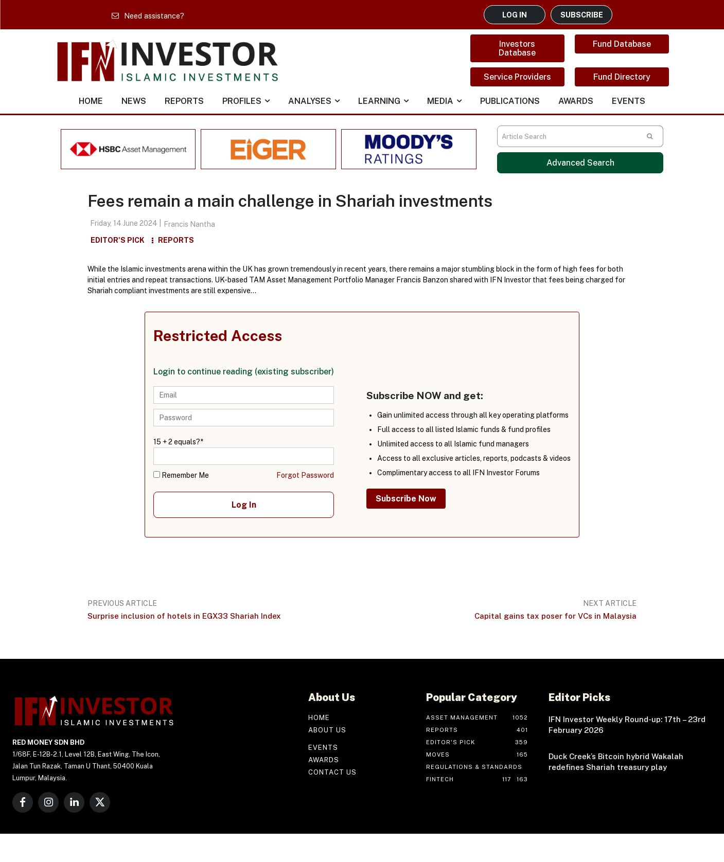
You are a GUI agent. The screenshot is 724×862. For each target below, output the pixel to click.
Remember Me (181, 475)
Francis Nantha (189, 224)
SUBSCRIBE (581, 14)
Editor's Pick (117, 240)
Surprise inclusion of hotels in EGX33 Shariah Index (184, 616)
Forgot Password (305, 475)
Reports (176, 240)
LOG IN (514, 14)
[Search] (650, 136)
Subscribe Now (406, 499)
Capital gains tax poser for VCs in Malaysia (555, 616)
